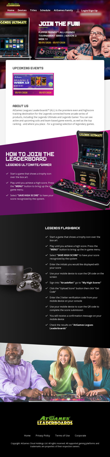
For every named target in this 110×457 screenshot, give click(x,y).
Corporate (80, 435)
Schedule (45, 10)
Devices (22, 10)
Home (10, 10)
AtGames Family (63, 10)
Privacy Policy (43, 435)
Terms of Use (62, 435)
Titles (33, 10)
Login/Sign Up (87, 11)
